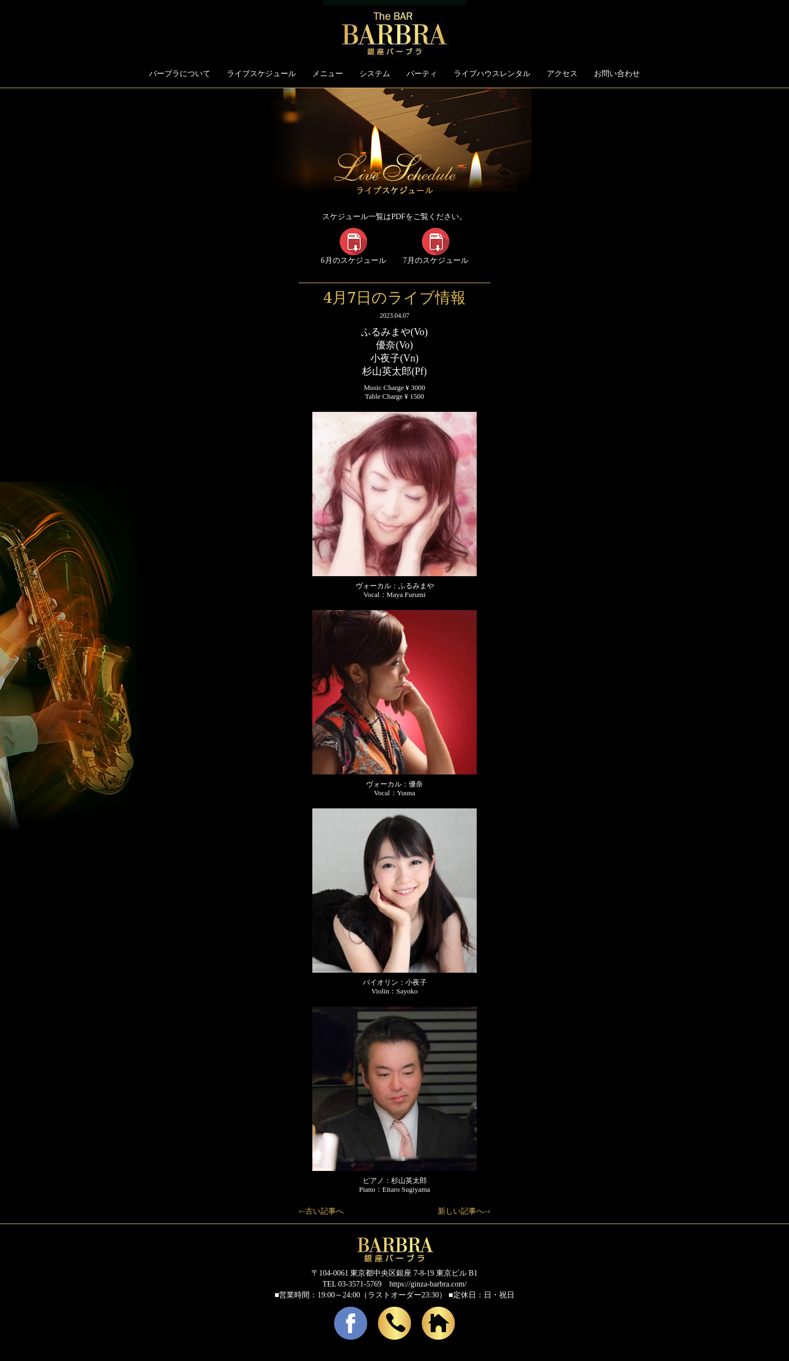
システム (374, 74)
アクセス (562, 74)
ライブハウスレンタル (492, 74)
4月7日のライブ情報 (394, 296)
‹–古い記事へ (321, 1211)
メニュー (327, 74)
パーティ (422, 74)
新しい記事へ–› (464, 1211)
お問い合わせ (617, 74)
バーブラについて (179, 74)
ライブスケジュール (261, 74)
